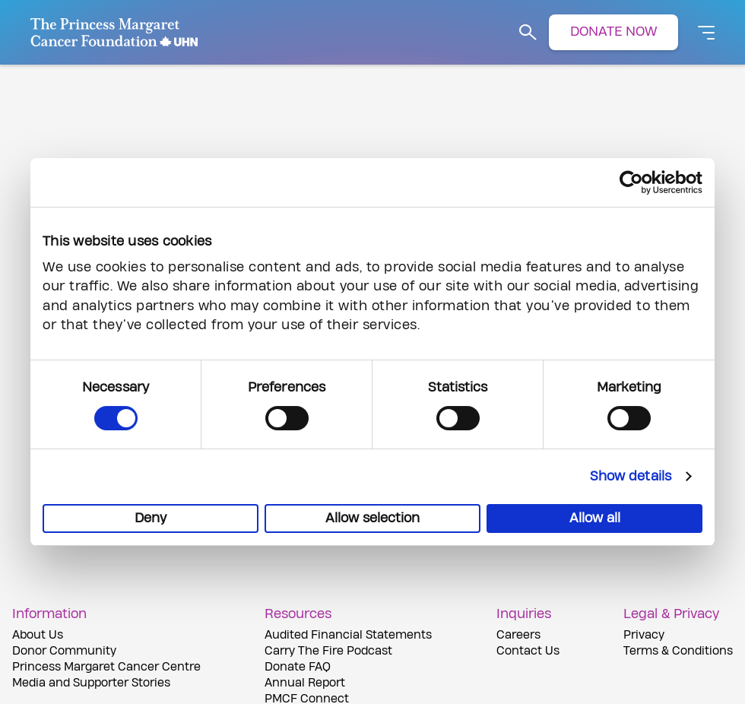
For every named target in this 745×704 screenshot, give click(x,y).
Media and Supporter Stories (91, 683)
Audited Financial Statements (348, 635)
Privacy (643, 635)
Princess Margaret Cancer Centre (106, 667)
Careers (518, 635)
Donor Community (64, 651)
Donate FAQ (298, 667)
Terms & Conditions (678, 651)
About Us (37, 635)
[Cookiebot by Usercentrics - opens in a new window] (635, 182)
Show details (630, 476)
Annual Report (305, 683)
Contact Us (528, 651)
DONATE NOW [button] (613, 31)
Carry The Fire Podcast (328, 651)
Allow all (594, 518)
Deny (150, 518)
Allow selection (372, 518)
